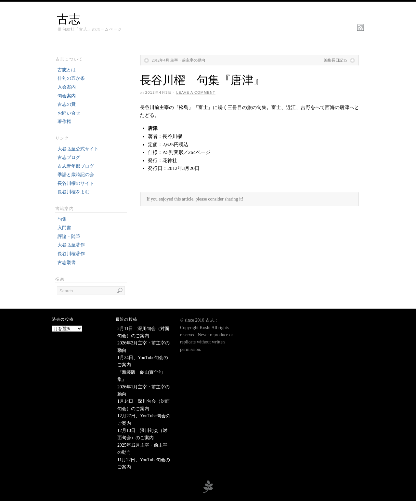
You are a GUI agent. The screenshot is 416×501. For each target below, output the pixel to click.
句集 (62, 219)
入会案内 (67, 87)
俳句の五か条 (71, 78)
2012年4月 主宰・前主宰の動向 (178, 60)
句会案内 (67, 95)
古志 (68, 19)
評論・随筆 (69, 236)
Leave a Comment (195, 92)
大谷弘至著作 (71, 245)
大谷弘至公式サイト (78, 148)
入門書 (64, 227)
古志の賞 (67, 104)
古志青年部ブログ (76, 166)
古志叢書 (67, 262)
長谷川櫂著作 (71, 253)
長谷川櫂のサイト (76, 183)
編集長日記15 (335, 60)
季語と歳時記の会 (76, 174)
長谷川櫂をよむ (73, 191)
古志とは (67, 69)
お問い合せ (69, 113)
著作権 (64, 121)
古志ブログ (69, 157)
